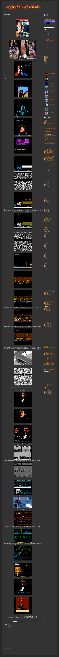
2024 (46, 32)
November (47, 34)
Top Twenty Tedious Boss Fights (49, 169)
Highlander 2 (46, 389)
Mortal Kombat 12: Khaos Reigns (49, 291)
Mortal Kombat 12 (47, 290)
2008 (45, 257)
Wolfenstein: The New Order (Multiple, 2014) (52, 73)
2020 (46, 59)
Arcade (46, 192)
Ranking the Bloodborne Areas (48, 157)
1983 (45, 234)
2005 (45, 254)
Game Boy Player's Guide (48, 279)
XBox (45, 226)
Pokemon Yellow (47, 327)
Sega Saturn (46, 219)
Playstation (46, 209)
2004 (45, 253)
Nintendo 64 (46, 202)
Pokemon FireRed (47, 321)
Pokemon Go (46, 322)
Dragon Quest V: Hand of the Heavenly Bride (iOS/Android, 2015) (52, 83)
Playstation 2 (46, 210)
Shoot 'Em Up (46, 186)
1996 (45, 246)
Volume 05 (46, 280)
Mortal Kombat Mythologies (48, 300)
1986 (45, 237)
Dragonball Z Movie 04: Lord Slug (49, 354)
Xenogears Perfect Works (48, 378)
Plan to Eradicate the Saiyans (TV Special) (50, 369)
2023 (46, 56)
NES (45, 199)
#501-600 (46, 125)
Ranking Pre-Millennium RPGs (48, 153)
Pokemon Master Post (47, 149)
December (47, 33)
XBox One (46, 228)
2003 (45, 252)
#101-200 (46, 119)
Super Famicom (47, 221)
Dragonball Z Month (47, 349)
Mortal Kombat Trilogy (47, 303)
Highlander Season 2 (47, 392)
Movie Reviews (47, 148)
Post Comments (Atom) (9, 648)
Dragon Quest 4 (47, 310)
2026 (46, 30)
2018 (46, 61)
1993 (45, 243)
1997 (45, 247)
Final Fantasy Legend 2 (48, 333)
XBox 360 (46, 227)
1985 (45, 236)
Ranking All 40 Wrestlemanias (48, 150)
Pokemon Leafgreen (47, 323)
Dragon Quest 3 (47, 309)
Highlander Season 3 (47, 393)
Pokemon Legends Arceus (48, 324)
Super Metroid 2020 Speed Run (49, 385)
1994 (45, 244)
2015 (46, 64)
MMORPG (46, 181)
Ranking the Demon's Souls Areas (49, 161)
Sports (46, 187)
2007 (45, 256)
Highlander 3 (46, 390)
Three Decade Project (47, 372)
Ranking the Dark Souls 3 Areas (49, 159)
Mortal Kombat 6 (47, 296)
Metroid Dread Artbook (47, 377)
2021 (46, 58)
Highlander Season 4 (47, 394)
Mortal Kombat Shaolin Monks (48, 301)
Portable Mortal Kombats (48, 304)
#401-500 (46, 122)
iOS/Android (46, 229)
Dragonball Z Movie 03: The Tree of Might (50, 353)
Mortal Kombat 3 (47, 293)
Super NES (46, 222)
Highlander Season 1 (47, 391)
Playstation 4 (46, 212)
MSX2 (45, 198)
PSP (45, 208)
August (47, 37)
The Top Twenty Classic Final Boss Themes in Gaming (51, 104)
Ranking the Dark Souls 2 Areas (49, 158)
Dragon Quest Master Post (48, 141)
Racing (46, 185)
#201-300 (46, 120)
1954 (45, 233)
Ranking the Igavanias (47, 165)
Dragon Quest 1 (47, 307)
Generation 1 (46, 317)
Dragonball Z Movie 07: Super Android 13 (50, 357)
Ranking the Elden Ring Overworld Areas (50, 163)
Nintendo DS (46, 203)
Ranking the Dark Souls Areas (48, 160)
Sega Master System (47, 218)
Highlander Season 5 (47, 395)
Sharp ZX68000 (47, 220)
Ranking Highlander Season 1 (48, 19)
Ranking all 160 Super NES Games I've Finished (52, 91)
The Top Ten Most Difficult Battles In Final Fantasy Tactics (52, 96)
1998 (45, 248)
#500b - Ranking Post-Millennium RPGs (49, 124)
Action (45, 177)
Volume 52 (46, 283)
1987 (45, 238)
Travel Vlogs (46, 170)
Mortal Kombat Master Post (48, 299)
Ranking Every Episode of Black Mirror (49, 151)
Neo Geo (46, 200)
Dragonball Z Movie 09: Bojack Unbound (50, 360)
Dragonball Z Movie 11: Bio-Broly (49, 362)
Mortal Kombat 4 (47, 294)
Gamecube (46, 197)
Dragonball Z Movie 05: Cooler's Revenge (50, 355)
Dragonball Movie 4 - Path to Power (49, 348)
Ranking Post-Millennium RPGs (48, 152)
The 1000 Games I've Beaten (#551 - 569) (51, 99)
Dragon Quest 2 (47, 308)
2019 (46, 60)
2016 (46, 63)
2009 (45, 258)
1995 (45, 245)
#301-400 (46, 121)
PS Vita (46, 207)
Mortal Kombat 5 (47, 295)
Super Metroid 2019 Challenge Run (49, 384)
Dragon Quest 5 (47, 311)
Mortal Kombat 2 (47, 292)
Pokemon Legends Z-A (47, 325)
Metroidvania (46, 182)
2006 (45, 255)
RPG (45, 184)
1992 (45, 242)
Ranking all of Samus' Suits (52, 86)
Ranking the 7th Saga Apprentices (49, 156)
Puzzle (46, 183)
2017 (46, 62)
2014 (46, 65)
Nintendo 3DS (46, 201)
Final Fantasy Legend (47, 332)
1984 (45, 235)
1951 (45, 232)
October (47, 35)
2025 (46, 31)
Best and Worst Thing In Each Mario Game (50, 135)
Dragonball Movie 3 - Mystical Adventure (50, 347)
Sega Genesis (46, 217)
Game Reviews (47, 142)
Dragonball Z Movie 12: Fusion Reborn (49, 363)
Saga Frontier (46, 337)
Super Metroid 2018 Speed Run (49, 383)
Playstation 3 (46, 211)
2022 (46, 57)
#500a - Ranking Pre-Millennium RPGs (49, 123)
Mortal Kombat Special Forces (48, 302)
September (47, 36)
